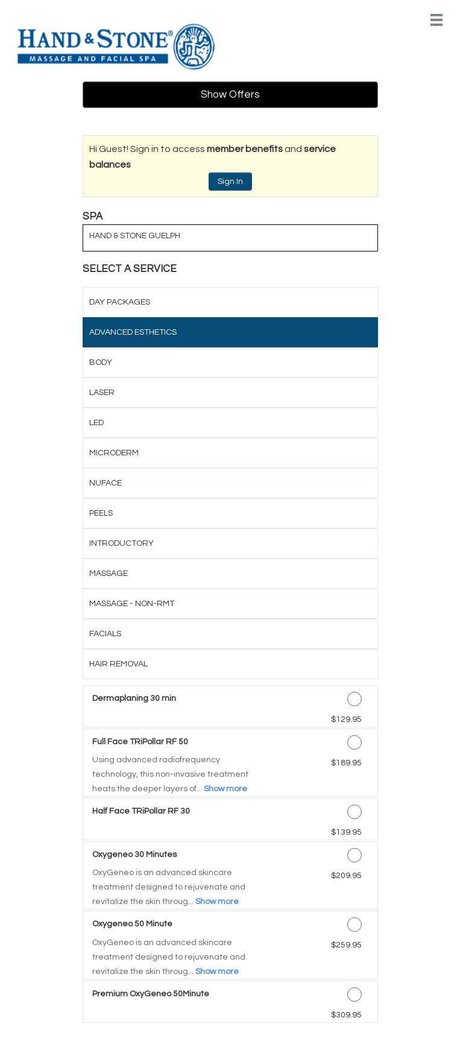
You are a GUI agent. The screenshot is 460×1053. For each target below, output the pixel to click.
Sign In (230, 181)
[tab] (230, 302)
